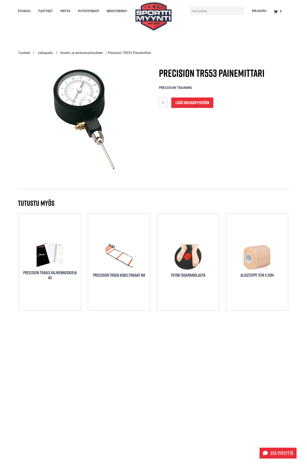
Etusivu (24, 11)
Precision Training (175, 87)
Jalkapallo (45, 52)
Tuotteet (45, 11)
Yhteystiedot (88, 11)
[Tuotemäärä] (163, 102)
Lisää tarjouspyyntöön (192, 103)
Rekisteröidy (117, 11)
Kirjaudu (259, 11)
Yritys (65, 11)
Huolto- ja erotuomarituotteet (81, 52)
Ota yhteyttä (278, 453)
